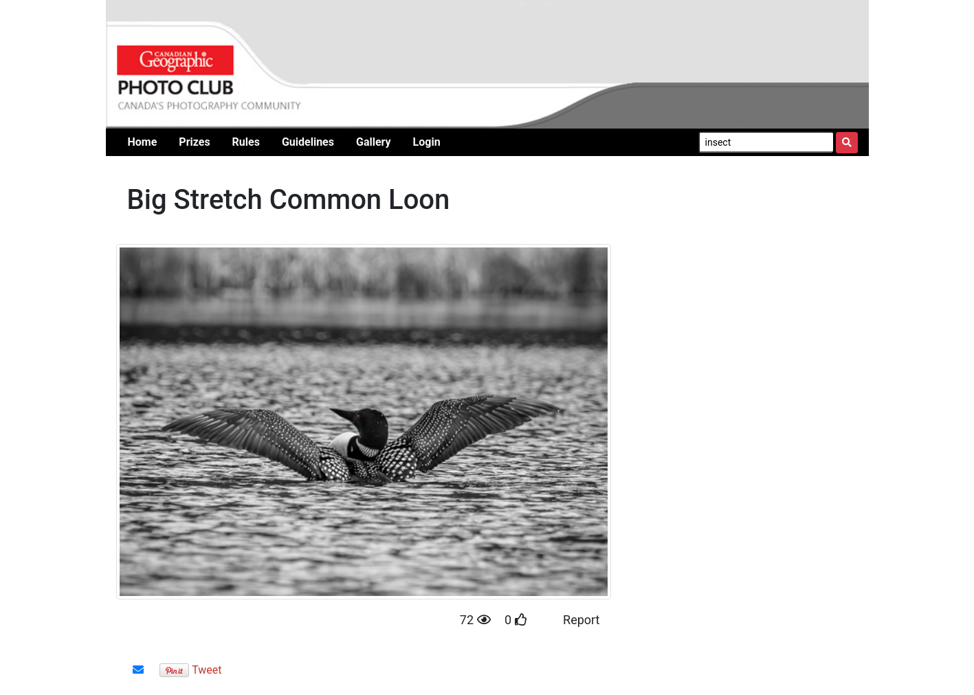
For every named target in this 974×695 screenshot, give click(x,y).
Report (581, 620)
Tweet (206, 669)
